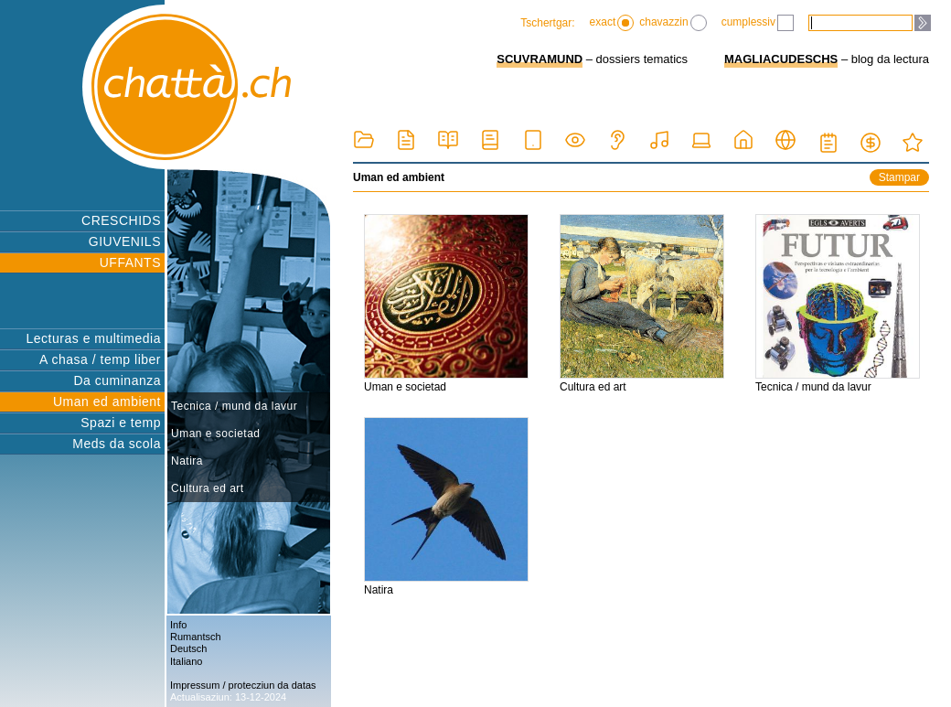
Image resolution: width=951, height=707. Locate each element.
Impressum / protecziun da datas (243, 685)
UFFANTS (130, 262)
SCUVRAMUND (539, 59)
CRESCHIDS (121, 220)
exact (612, 23)
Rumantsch (195, 636)
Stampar (899, 177)
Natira (187, 461)
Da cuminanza (118, 380)
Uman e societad (216, 433)
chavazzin (672, 23)
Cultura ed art (207, 488)
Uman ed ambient (107, 401)
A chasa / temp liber (100, 359)
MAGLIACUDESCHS (781, 59)
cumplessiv (757, 23)
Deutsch (188, 648)
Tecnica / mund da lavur (234, 406)
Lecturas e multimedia (94, 338)
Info (178, 624)
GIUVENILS (125, 241)
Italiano (186, 661)
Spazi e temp (120, 422)
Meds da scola (116, 443)
